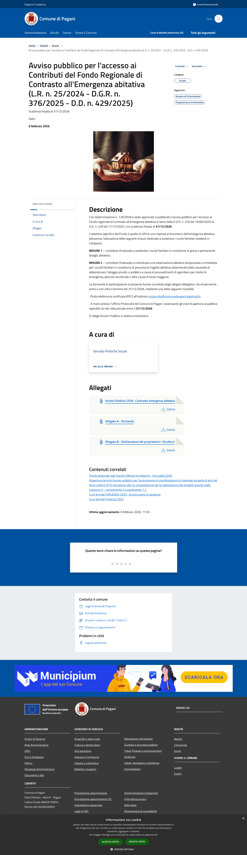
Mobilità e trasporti (85, 769)
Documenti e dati (34, 775)
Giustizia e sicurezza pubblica (141, 745)
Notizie (178, 739)
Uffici (27, 751)
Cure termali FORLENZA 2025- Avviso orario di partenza (124, 494)
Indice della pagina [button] (42, 204)
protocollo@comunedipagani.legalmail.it (174, 296)
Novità (44, 46)
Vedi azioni (199, 66)
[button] (123, 849)
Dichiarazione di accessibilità (140, 811)
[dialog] (123, 835)
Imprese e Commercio (86, 757)
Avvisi (55, 46)
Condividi (182, 66)
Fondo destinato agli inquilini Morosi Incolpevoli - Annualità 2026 (130, 475)
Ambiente (129, 757)
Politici (28, 763)
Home (32, 46)
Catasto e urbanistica (86, 763)
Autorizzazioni (132, 769)
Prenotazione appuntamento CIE (92, 799)
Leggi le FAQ (81, 811)
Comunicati (180, 745)
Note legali (130, 805)
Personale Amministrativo (39, 769)
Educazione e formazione (138, 739)
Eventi (178, 774)
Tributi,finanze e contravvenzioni (143, 751)
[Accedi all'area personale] (206, 4)
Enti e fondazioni (34, 757)
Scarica (168, 409)
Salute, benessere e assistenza (141, 763)
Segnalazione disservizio (88, 805)
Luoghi (178, 768)
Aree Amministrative (36, 745)
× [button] (243, 818)
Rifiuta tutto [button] (137, 841)
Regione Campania (35, 4)
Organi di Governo (35, 739)
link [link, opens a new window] (156, 834)
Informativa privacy (135, 799)
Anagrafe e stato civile (87, 739)
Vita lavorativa (82, 751)
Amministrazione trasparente (141, 793)
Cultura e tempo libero (87, 745)
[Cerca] (219, 19)
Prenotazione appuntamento (90, 793)
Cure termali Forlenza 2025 (106, 499)
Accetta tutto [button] (110, 841)
